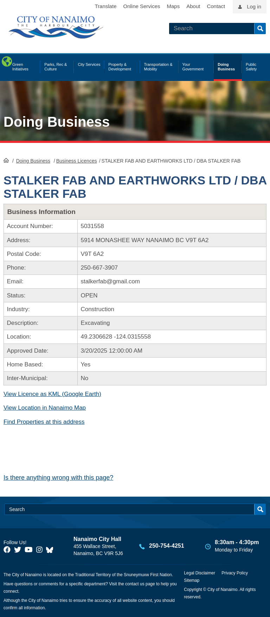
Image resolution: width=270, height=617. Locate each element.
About (193, 6)
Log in (254, 7)
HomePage (6, 160)
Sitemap (191, 580)
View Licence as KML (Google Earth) (52, 394)
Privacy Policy (234, 573)
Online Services (141, 6)
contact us (134, 583)
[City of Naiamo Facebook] (7, 549)
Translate (106, 6)
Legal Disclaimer (199, 573)
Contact (216, 6)
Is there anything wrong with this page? (58, 477)
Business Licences (76, 161)
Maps (173, 6)
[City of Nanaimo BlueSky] (51, 549)
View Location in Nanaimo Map (45, 407)
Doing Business (57, 122)
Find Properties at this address (44, 421)
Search (260, 28)
